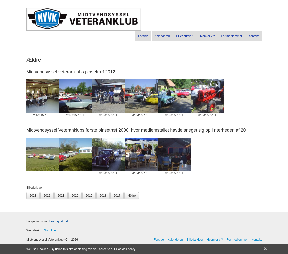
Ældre (132, 195)
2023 (33, 195)
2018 (103, 195)
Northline (50, 230)
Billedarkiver (184, 36)
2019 (89, 195)
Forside (143, 36)
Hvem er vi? (207, 36)
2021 (61, 195)
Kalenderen (162, 36)
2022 (47, 195)
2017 (117, 195)
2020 (75, 195)
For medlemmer (231, 36)
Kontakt (253, 36)
